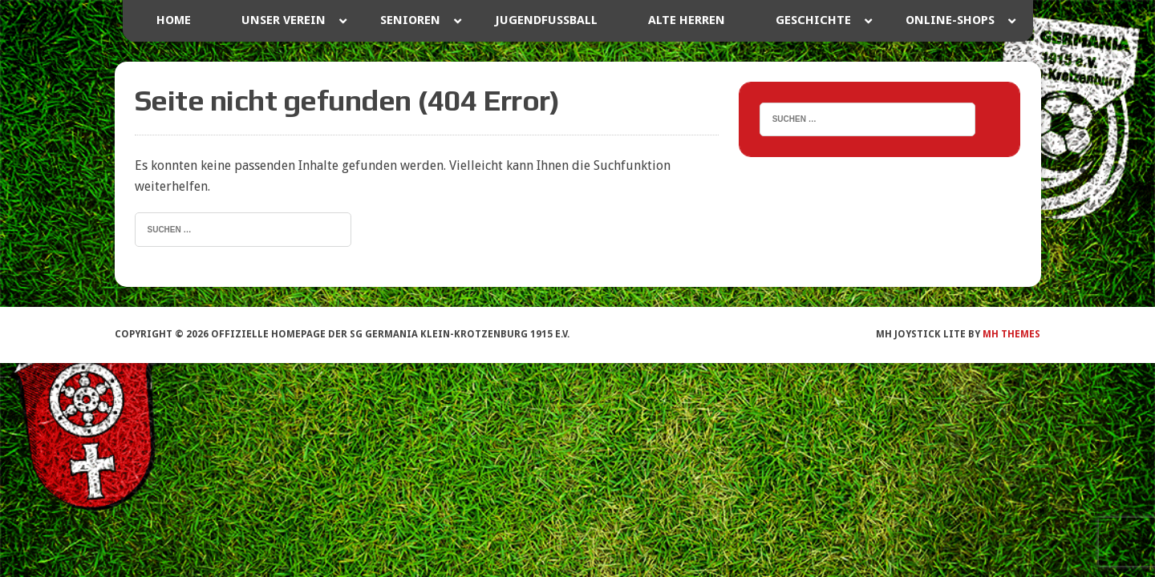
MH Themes (1011, 334)
